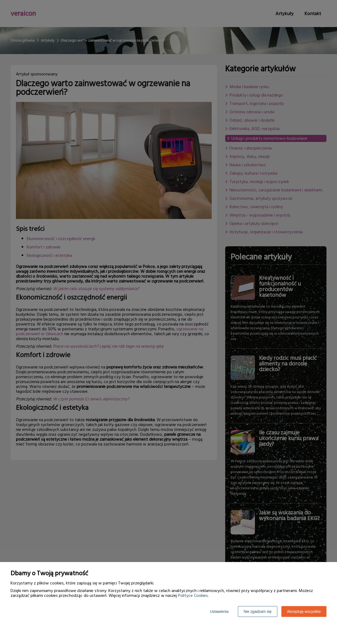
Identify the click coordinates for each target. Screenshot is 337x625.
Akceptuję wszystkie (304, 611)
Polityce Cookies (193, 595)
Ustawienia (219, 611)
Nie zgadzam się (258, 611)
